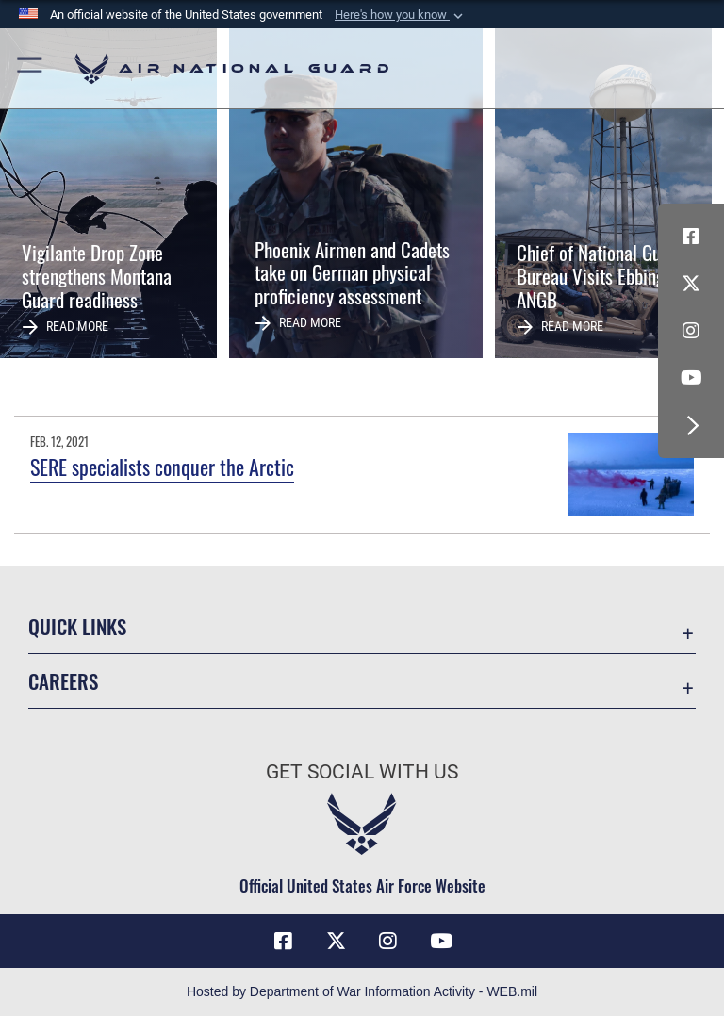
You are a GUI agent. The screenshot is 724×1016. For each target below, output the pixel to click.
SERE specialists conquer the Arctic (162, 466)
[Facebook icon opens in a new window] (691, 236)
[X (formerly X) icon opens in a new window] (691, 283)
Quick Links (77, 626)
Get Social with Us (362, 772)
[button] (401, 15)
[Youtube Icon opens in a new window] (691, 377)
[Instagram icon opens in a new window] (691, 330)
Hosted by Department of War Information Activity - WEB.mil (362, 991)
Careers (63, 681)
